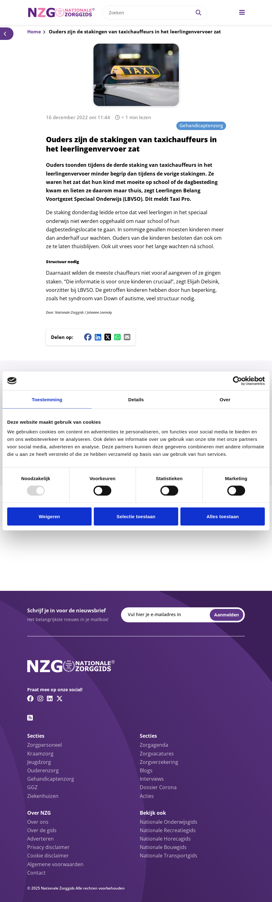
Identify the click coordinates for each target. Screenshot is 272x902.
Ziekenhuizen (42, 796)
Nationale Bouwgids (163, 847)
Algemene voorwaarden (55, 864)
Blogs (146, 770)
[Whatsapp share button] (117, 337)
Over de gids (42, 830)
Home (34, 31)
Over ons (37, 821)
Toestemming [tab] (47, 399)
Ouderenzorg (43, 770)
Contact (36, 872)
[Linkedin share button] (98, 337)
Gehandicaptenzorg (201, 125)
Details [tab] (136, 399)
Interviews (152, 778)
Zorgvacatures (157, 753)
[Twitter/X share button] (107, 337)
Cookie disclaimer (48, 855)
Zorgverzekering (159, 762)
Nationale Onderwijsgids (168, 821)
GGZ (32, 787)
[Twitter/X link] (59, 698)
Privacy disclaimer (48, 847)
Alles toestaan (223, 516)
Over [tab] (224, 399)
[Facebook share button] (88, 337)
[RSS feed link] (30, 717)
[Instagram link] (40, 698)
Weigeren (49, 516)
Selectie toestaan (136, 516)
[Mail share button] (127, 337)
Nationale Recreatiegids (168, 830)
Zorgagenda (154, 744)
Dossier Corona (158, 787)
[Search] (198, 13)
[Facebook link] (30, 698)
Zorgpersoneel (44, 744)
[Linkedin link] (50, 698)
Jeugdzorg (39, 762)
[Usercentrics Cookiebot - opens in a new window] (237, 380)
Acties (147, 796)
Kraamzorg (40, 753)
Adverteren (40, 838)
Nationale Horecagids (165, 838)
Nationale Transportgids (168, 855)
